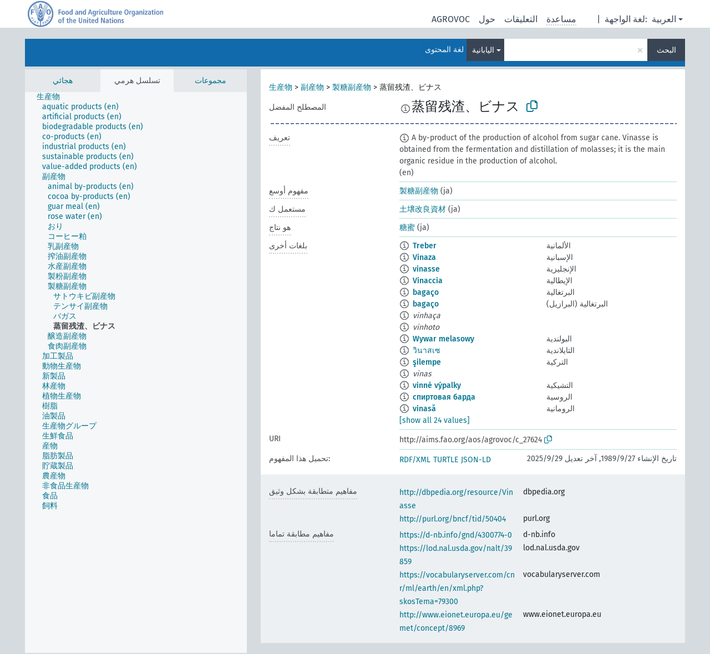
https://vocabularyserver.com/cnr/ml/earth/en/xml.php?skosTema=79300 (457, 588)
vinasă (424, 408)
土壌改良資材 (422, 209)
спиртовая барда (444, 397)
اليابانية (483, 50)
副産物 (312, 87)
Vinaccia (428, 280)
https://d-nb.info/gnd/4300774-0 (455, 535)
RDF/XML (414, 459)
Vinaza (424, 257)
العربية (664, 19)
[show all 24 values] (434, 420)
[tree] (136, 372)
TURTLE (445, 459)
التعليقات (520, 19)
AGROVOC (451, 19)
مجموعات (210, 80)
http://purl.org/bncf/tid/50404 (452, 519)
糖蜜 (407, 227)
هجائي (63, 80)
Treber (425, 246)
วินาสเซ (426, 350)
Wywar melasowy (443, 339)
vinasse (426, 269)
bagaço (426, 292)
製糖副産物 (351, 87)
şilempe (427, 362)
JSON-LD (476, 459)
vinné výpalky (437, 385)
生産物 (280, 87)
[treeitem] (53, 97)
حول (487, 19)
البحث (666, 50)
